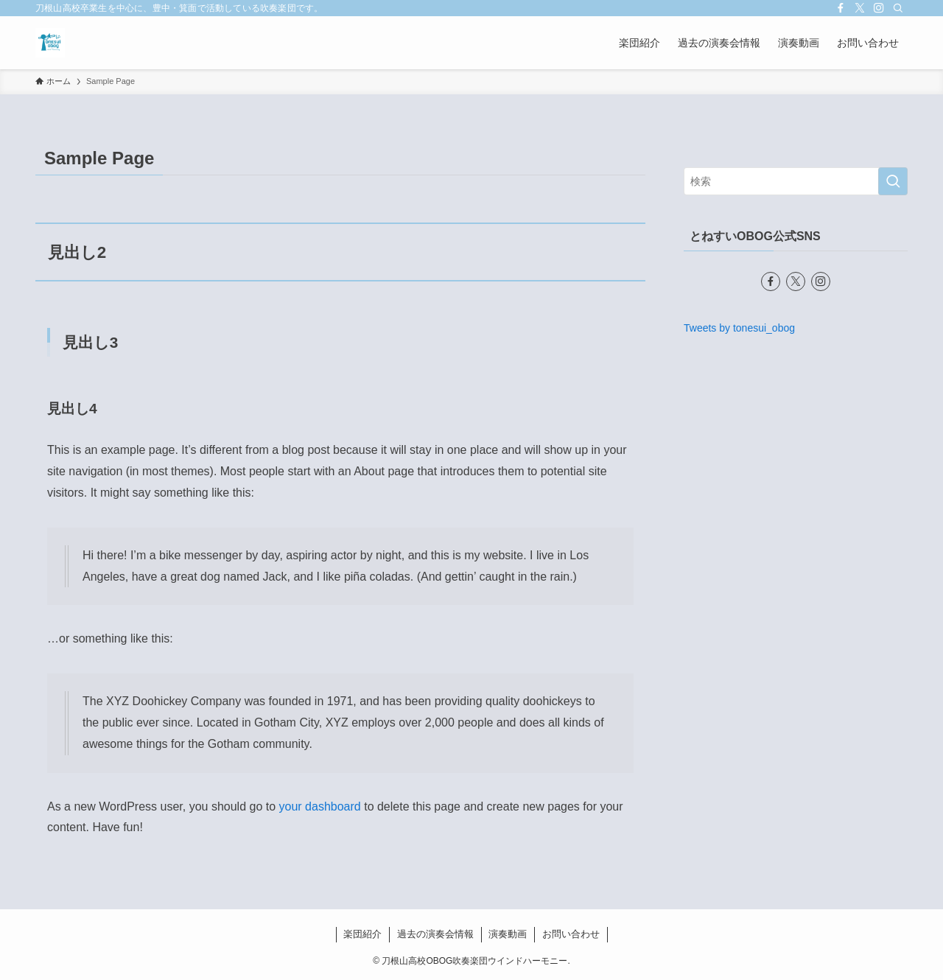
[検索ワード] (796, 181)
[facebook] (840, 8)
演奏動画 (507, 933)
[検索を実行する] (893, 181)
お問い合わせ (571, 933)
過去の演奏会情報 (435, 933)
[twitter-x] (859, 8)
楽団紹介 (362, 933)
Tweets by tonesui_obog (739, 328)
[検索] (898, 8)
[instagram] (878, 8)
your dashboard (320, 806)
